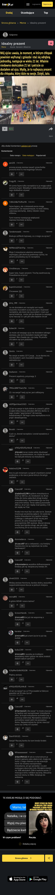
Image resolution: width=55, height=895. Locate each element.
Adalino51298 (15, 468)
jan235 (12, 163)
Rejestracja (47, 4)
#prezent (19, 47)
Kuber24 (12, 328)
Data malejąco (28, 155)
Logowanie (36, 4)
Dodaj (9, 12)
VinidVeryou (14, 268)
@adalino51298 (21, 493)
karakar (18, 631)
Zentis (12, 351)
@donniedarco (21, 564)
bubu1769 (19, 650)
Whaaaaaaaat (21, 752)
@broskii (19, 452)
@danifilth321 (21, 757)
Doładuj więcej (27, 844)
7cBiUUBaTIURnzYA (18, 202)
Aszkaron (13, 372)
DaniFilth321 (14, 736)
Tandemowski (15, 232)
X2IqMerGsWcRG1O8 (18, 670)
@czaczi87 (19, 544)
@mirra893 (20, 617)
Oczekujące (27, 12)
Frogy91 (12, 181)
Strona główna (8, 23)
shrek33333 (14, 578)
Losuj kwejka (50, 859)
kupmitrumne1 (15, 287)
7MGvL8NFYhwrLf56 (18, 388)
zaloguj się (26, 146)
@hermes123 (20, 711)
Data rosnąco (15, 155)
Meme (23, 23)
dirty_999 (13, 303)
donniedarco (20, 539)
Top (46, 12)
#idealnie (27, 47)
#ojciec (12, 47)
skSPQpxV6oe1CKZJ (18, 404)
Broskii (12, 429)
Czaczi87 (19, 489)
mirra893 (13, 597)
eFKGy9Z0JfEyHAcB (23, 448)
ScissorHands (21, 613)
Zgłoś (51, 136)
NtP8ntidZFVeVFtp (17, 248)
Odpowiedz (49, 163)
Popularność (41, 155)
